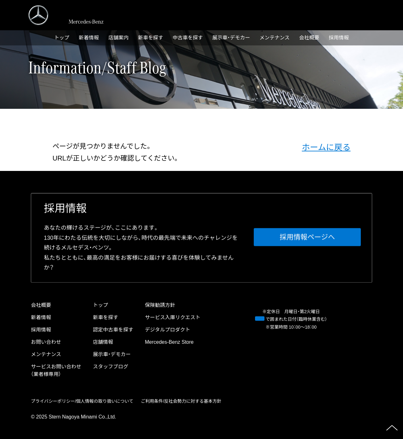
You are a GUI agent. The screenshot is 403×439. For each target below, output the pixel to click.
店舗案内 (118, 37)
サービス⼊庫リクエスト (172, 317)
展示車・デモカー (231, 37)
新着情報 (89, 37)
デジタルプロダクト (167, 329)
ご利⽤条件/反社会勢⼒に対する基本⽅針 (181, 401)
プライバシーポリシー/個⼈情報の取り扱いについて (82, 401)
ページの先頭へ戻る (392, 428)
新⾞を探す (150, 37)
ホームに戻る (326, 147)
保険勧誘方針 (160, 305)
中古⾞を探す (188, 37)
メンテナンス (274, 37)
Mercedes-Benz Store (169, 342)
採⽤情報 (339, 37)
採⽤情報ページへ (307, 237)
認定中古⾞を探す (113, 329)
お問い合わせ (46, 342)
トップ (61, 37)
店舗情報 (103, 342)
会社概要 (309, 37)
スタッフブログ (110, 366)
